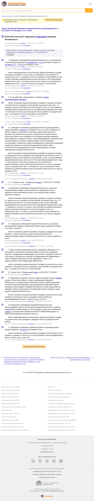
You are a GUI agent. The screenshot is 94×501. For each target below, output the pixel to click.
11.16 (41, 62)
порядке (8, 311)
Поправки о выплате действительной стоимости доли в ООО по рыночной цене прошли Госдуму (78, 29)
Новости (73, 20)
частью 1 (23, 130)
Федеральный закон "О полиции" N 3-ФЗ (61, 413)
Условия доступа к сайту (47, 477)
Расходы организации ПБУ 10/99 (58, 417)
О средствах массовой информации (59, 407)
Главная (3, 16)
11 (23, 64)
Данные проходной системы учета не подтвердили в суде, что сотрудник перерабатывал (78, 39)
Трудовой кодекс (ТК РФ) (9, 397)
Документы (10, 16)
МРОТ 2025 (51, 387)
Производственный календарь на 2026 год (62, 410)
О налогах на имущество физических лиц (61, 403)
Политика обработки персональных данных (47, 474)
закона (23, 43)
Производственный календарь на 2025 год (15, 430)
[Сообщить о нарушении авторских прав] (47, 483)
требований (41, 37)
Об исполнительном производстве (59, 397)
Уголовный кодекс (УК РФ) (10, 400)
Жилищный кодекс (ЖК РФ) (10, 390)
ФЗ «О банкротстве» (54, 390)
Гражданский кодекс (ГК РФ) (10, 387)
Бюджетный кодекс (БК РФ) (10, 403)
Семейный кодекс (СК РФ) (9, 420)
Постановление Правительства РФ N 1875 (61, 430)
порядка (59, 278)
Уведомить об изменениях (54, 20)
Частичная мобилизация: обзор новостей (61, 427)
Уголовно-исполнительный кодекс (12, 423)
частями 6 (9, 64)
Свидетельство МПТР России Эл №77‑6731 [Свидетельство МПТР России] (47, 471)
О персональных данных (56, 400)
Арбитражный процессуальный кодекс (14, 407)
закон (39, 182)
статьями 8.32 (31, 62)
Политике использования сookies (53, 491)
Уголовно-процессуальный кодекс (12, 427)
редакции (16, 20)
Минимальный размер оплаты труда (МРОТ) (62, 420)
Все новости (70, 63)
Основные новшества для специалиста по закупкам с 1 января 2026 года (78, 48)
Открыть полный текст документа (34, 346)
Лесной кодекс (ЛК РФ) (8, 417)
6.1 (14, 64)
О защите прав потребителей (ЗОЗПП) (60, 393)
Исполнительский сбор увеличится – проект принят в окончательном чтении (78, 57)
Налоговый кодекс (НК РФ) (10, 393)
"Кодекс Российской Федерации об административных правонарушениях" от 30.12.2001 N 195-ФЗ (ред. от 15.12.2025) (29, 29)
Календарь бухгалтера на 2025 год (59, 423)
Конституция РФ (6, 410)
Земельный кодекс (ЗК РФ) (10, 413)
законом (32, 179)
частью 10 (24, 330)
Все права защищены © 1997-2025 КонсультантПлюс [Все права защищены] (47, 468)
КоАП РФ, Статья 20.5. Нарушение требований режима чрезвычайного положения (70, 359)
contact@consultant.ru (47, 452)
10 (19, 64)
